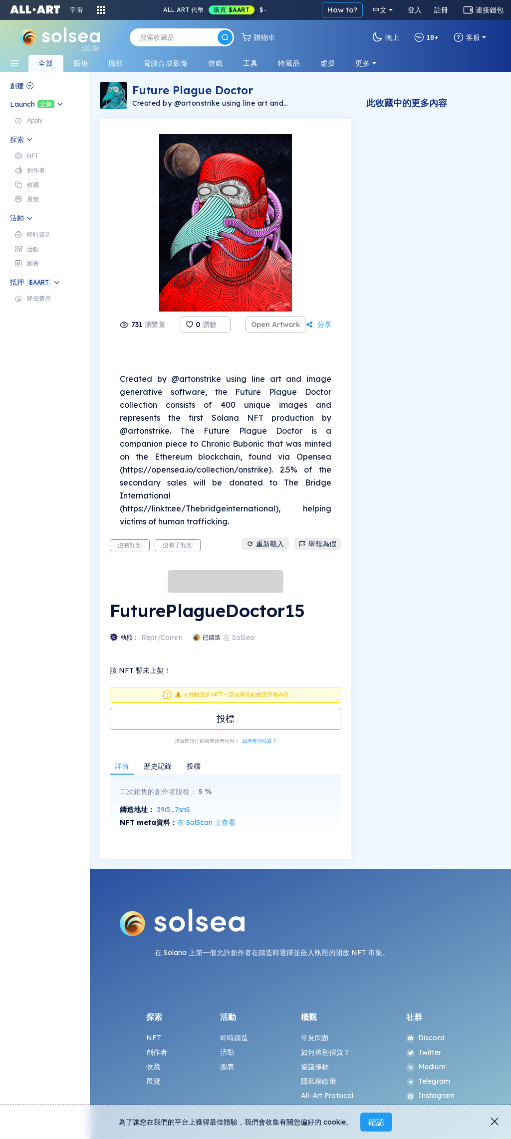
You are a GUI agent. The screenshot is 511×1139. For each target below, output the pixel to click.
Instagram (430, 1096)
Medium (426, 1067)
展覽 (153, 1081)
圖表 (227, 1066)
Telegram (428, 1081)
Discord (425, 1038)
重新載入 (265, 543)
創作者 (156, 1052)
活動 (227, 1052)
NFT (153, 1037)
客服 (467, 37)
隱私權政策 (318, 1081)
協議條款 (315, 1066)
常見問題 (315, 1037)
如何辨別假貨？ (259, 741)
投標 (226, 718)
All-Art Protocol (327, 1095)
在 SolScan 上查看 (206, 822)
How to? (342, 9)
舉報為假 (317, 543)
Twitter (423, 1052)
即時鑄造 (234, 1037)
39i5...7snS (173, 809)
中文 (380, 9)
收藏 (153, 1066)
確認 (376, 1122)
